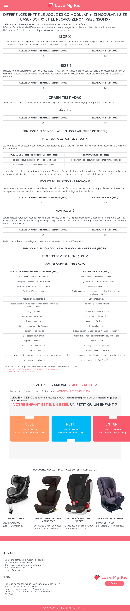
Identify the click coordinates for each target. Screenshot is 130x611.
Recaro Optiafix (17, 518)
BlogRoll (9, 594)
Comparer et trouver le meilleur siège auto (25, 560)
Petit (71, 429)
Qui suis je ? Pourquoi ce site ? (19, 562)
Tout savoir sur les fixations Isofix (21, 586)
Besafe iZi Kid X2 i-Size (110, 518)
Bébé (29, 429)
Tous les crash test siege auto (19, 567)
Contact (114, 583)
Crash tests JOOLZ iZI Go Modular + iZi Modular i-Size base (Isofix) (31, 369)
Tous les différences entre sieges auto (23, 565)
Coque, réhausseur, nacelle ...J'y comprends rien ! (28, 589)
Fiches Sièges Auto (14, 570)
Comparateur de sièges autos (73, 390)
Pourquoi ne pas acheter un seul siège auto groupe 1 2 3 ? (32, 584)
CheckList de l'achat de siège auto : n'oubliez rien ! (28, 591)
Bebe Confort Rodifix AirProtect (48, 520)
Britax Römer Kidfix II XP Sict (79, 520)
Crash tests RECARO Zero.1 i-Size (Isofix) (20, 371)
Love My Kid (68, 5)
